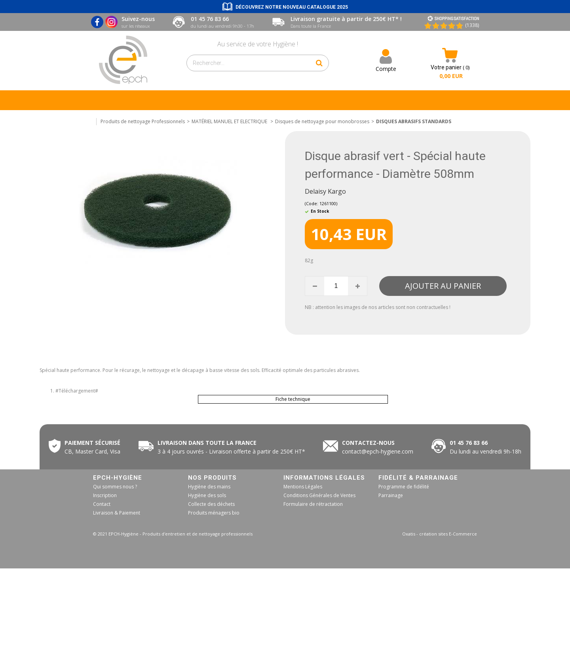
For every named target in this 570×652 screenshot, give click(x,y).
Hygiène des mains (209, 486)
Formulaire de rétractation (313, 504)
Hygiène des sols (207, 495)
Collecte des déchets (211, 504)
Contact (101, 504)
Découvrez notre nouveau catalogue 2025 (292, 7)
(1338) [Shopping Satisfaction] (472, 25)
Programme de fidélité (403, 486)
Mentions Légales (302, 486)
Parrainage (390, 495)
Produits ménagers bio (213, 512)
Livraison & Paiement (116, 512)
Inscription (105, 495)
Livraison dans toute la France (208, 442)
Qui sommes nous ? (115, 486)
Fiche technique (293, 399)
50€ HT (230, 451)
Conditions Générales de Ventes (319, 495)
